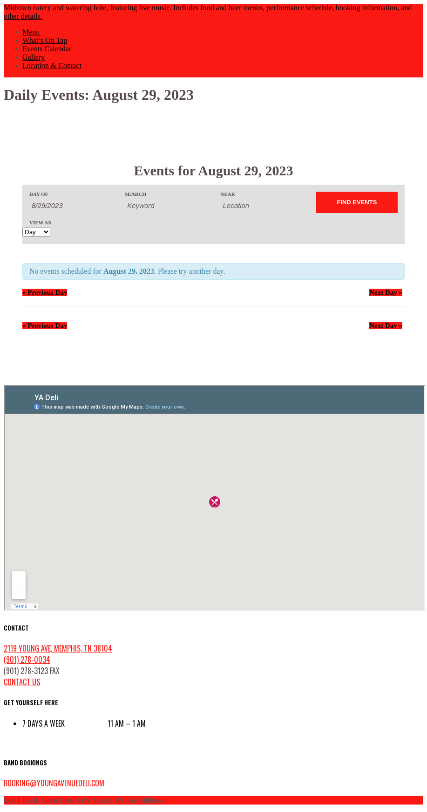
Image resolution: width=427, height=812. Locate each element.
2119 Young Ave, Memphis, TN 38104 (58, 648)
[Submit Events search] (357, 202)
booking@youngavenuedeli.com (54, 783)
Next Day (385, 292)
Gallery (33, 57)
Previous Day (44, 292)
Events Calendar (46, 49)
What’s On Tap (44, 40)
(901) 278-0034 (27, 659)
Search (135, 194)
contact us (22, 681)
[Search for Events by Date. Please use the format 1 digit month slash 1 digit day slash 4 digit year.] (70, 205)
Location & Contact (51, 65)
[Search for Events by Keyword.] (165, 205)
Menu (31, 32)
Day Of (38, 194)
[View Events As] (36, 232)
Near (228, 194)
